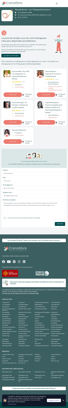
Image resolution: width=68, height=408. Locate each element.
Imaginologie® (22, 318)
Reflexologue (5, 341)
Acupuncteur (21, 302)
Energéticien (54, 312)
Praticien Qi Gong (55, 331)
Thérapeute (38, 343)
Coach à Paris (38, 377)
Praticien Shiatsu (22, 333)
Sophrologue (21, 343)
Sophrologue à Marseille (24, 372)
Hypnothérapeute (6, 318)
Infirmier (37, 318)
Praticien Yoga (5, 335)
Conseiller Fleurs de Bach (24, 308)
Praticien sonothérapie (40, 335)
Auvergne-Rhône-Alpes (8, 354)
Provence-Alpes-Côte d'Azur (9, 363)
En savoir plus (12, 404)
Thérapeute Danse (55, 343)
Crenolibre (5, 256)
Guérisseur (53, 316)
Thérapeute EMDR (7, 345)
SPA (36, 341)
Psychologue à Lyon (56, 377)
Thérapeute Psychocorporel (42, 345)
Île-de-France (21, 363)
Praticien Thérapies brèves (58, 333)
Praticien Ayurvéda (23, 325)
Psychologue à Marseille (8, 377)
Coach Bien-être (22, 306)
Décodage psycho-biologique (42, 312)
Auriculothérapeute (23, 304)
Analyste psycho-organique (42, 302)
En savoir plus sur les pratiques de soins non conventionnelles (20, 293)
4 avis (22, 110)
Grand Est (21, 356)
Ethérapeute (21, 314)
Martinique (37, 358)
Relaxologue (21, 341)
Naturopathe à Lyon (40, 372)
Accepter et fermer (53, 400)
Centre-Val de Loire (56, 354)
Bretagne (37, 354)
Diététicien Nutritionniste (24, 312)
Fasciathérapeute (55, 314)
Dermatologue (5, 312)
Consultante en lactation (41, 308)
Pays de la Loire (55, 361)
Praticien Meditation (56, 329)
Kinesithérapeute (6, 321)
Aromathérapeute (55, 302)
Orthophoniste (38, 323)
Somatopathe (54, 341)
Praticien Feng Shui (39, 327)
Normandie (5, 361)
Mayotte (53, 358)
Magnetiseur (21, 321)
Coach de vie (54, 306)
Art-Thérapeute (6, 304)
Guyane (53, 356)
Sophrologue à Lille (7, 375)
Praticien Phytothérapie (24, 331)
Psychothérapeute (55, 339)
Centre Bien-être (55, 304)
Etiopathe (37, 314)
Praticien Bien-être (39, 325)
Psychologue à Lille (23, 375)
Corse (3, 356)
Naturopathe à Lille (23, 377)
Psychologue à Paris (7, 372)
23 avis (56, 79)
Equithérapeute (6, 314)
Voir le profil (12, 94)
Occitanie (37, 361)
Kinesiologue (54, 318)
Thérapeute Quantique (57, 345)
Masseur (37, 321)
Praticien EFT (21, 327)
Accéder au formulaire (11, 55)
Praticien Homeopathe (56, 327)
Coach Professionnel (40, 306)
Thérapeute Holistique (24, 345)
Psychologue (5, 339)
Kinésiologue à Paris (40, 375)
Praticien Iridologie (7, 329)
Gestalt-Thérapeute (23, 316)
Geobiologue (5, 316)
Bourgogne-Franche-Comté (25, 354)
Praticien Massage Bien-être (42, 329)
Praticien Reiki (5, 333)
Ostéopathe (5, 325)
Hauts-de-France (6, 358)
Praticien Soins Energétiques (42, 333)
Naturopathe (21, 323)
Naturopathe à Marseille (57, 375)
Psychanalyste (54, 335)
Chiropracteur (5, 306)
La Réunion (21, 358)
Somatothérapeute (7, 343)
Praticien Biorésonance (57, 325)
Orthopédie (54, 323)
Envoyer (60, 224)
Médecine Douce (6, 323)
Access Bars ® (5, 302)
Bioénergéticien (39, 304)
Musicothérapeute (55, 321)
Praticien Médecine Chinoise (9, 331)
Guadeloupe (38, 356)
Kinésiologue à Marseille (8, 379)
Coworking (53, 308)
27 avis (23, 81)
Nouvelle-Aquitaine (23, 361)
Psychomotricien (22, 339)
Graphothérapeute (39, 316)
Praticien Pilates (39, 331)
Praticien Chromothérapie (8, 327)
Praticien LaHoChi (22, 329)
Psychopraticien (39, 339)
